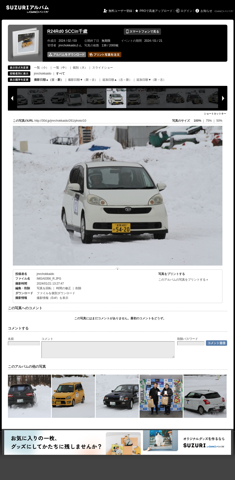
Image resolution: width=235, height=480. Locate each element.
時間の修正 (63, 288)
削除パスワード (187, 339)
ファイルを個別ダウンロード (56, 293)
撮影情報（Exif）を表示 (52, 298)
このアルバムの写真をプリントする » (183, 279)
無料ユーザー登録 (120, 11)
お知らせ (206, 11)
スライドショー (102, 67)
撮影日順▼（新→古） (83, 79)
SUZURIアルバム (27, 9)
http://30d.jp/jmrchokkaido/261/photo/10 (60, 120)
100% (197, 120)
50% (219, 120)
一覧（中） (60, 67)
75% (209, 120)
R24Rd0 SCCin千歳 (67, 31)
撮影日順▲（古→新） (49, 79)
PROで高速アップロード (156, 11)
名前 (11, 339)
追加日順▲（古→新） (117, 79)
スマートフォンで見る (142, 31)
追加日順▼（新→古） (151, 79)
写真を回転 (44, 288)
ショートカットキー (215, 113)
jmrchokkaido (43, 73)
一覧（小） (41, 67)
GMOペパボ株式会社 (224, 11)
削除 (78, 288)
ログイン (186, 11)
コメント (47, 339)
